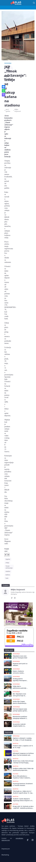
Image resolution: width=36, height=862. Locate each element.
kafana (8, 575)
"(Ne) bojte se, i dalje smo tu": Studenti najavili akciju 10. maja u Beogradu (23, 792)
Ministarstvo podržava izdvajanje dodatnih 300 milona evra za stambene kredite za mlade (20, 717)
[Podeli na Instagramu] (8, 554)
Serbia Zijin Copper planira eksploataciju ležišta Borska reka (19, 702)
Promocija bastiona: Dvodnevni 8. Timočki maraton (23, 784)
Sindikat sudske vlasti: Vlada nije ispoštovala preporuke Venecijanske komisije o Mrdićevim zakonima (23, 769)
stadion (8, 571)
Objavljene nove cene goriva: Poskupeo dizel (20, 657)
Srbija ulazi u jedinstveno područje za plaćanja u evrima (20, 687)
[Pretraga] (34, 3)
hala (7, 578)
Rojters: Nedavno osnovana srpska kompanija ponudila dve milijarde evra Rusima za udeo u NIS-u (20, 672)
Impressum (6, 849)
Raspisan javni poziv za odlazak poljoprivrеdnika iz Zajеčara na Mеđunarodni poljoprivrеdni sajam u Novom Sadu (20, 664)
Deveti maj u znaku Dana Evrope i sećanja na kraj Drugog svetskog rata (23, 762)
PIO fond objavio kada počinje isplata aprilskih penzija (20, 710)
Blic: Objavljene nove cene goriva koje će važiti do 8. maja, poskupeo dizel (19, 695)
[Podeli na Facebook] (5, 554)
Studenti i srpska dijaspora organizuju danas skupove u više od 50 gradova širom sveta (23, 800)
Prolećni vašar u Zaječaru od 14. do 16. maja (23, 746)
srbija (7, 563)
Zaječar (8, 559)
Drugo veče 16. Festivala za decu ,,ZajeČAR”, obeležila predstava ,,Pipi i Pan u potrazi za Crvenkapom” (23, 807)
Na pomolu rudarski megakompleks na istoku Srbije (19, 725)
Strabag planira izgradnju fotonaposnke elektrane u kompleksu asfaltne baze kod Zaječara (20, 679)
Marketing (5, 855)
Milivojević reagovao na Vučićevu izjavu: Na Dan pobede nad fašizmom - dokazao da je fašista (23, 754)
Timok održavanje (9, 567)
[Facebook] (12, 598)
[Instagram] (15, 598)
